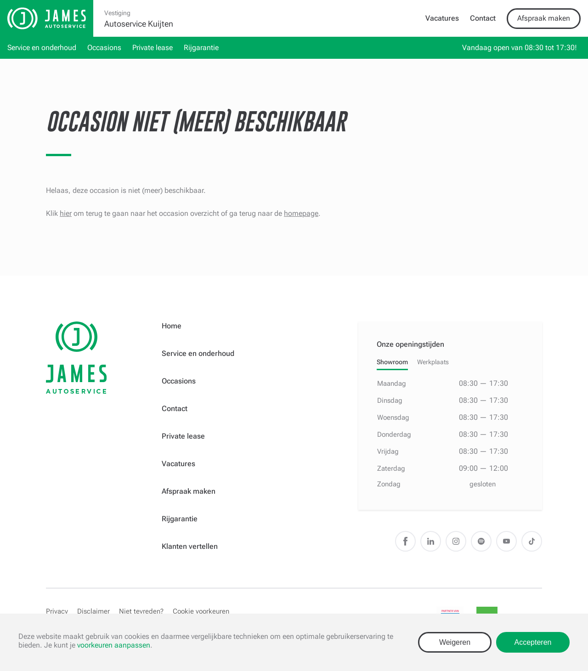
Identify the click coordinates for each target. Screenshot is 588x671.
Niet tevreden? (141, 611)
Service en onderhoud (41, 47)
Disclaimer (93, 611)
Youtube (506, 541)
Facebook (405, 541)
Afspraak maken (543, 18)
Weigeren (454, 642)
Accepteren (533, 642)
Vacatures (442, 18)
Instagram (456, 541)
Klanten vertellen (190, 546)
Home (171, 325)
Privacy (57, 611)
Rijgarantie (201, 47)
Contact (483, 18)
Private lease (152, 47)
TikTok (531, 541)
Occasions (104, 47)
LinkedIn (430, 541)
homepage (301, 213)
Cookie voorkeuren (201, 611)
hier (66, 213)
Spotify (481, 541)
